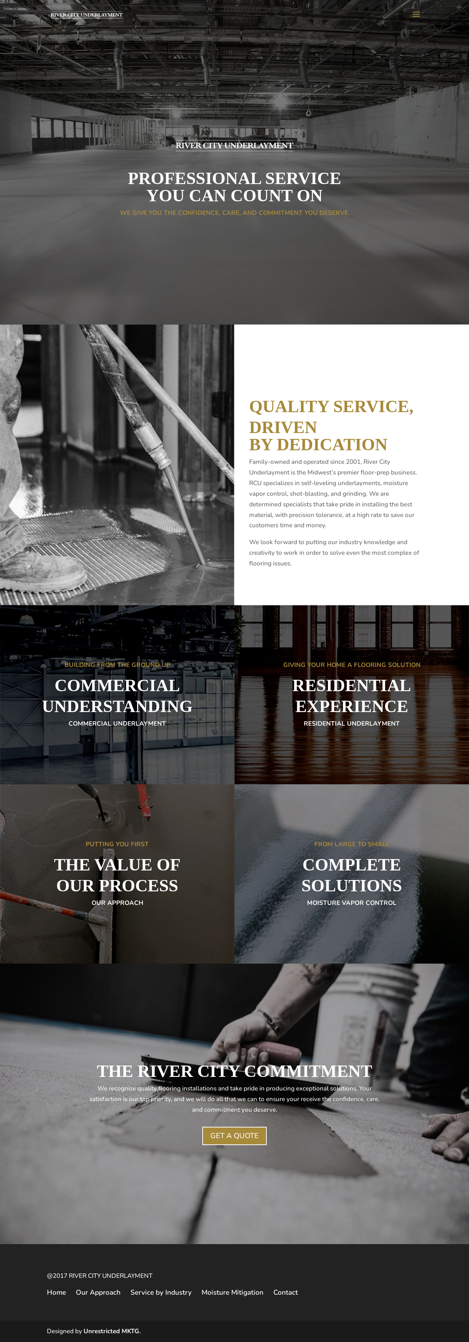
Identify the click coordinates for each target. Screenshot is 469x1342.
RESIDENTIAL (351, 685)
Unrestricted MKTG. (112, 1331)
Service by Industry (161, 1292)
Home (56, 1292)
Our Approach (98, 1292)
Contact (285, 1292)
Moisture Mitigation (232, 1292)
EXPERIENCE (351, 706)
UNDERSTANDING (117, 706)
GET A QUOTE (234, 1136)
